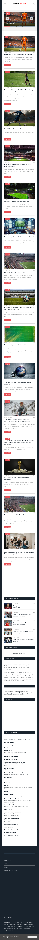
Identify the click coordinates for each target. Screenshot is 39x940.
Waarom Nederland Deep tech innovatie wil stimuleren (17, 383)
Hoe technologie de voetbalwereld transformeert (19, 345)
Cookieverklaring (8, 860)
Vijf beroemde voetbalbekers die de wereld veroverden (17, 478)
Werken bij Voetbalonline (10, 870)
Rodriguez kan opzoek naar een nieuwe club (22, 606)
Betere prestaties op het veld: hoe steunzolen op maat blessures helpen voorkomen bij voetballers (19, 91)
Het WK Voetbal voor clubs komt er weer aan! (17, 129)
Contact (6, 867)
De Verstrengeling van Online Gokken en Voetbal (19, 237)
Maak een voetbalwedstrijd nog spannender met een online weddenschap (19, 308)
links (5, 863)
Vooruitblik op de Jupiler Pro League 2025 (16, 201)
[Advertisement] (19, 580)
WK (8, 13)
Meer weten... (10, 938)
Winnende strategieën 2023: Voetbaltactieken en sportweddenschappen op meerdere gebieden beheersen (19, 442)
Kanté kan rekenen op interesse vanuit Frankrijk (23, 640)
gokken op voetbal (16, 693)
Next (31, 18)
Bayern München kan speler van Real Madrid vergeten (23, 632)
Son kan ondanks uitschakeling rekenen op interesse (21, 623)
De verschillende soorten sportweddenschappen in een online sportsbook (19, 553)
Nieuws (8, 72)
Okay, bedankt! (32, 937)
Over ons (6, 857)
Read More (8, 65)
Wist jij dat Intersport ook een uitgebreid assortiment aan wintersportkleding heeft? (17, 420)
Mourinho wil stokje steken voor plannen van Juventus (22, 615)
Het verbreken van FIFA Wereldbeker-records (18, 515)
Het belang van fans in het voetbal (14, 272)
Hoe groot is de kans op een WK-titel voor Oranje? (19, 54)
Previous (7, 18)
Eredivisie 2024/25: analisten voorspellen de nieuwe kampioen (17, 165)
